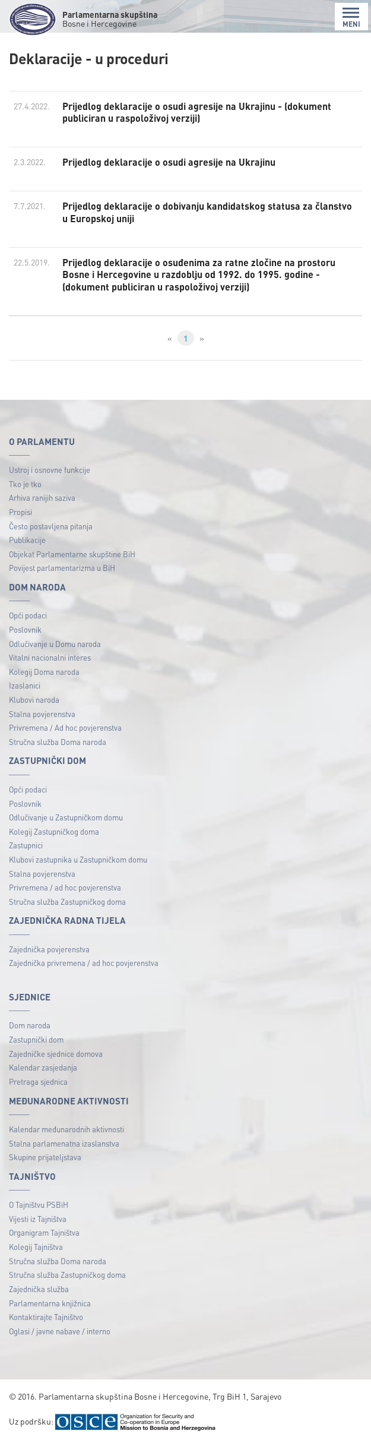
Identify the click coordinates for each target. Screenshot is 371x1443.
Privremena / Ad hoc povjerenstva (65, 727)
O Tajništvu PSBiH (38, 1204)
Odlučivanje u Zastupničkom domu (66, 817)
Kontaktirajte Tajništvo (46, 1317)
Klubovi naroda (34, 699)
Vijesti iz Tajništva (37, 1219)
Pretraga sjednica (38, 1081)
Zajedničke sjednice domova (56, 1054)
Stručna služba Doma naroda (57, 742)
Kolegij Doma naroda (44, 672)
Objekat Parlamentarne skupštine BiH (72, 554)
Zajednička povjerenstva (49, 949)
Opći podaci (28, 615)
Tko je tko (25, 484)
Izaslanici (24, 685)
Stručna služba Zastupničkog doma (67, 901)
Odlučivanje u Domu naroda (55, 644)
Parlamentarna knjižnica (50, 1303)
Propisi (20, 512)
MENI (351, 17)
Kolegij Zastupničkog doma (54, 831)
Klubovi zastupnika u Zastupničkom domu (78, 859)
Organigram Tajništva (44, 1232)
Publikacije (27, 540)
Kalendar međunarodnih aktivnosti (66, 1129)
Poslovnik (25, 629)
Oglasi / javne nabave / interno (59, 1331)
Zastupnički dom (36, 1039)
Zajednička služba (39, 1289)
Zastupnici (26, 845)
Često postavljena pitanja (51, 526)
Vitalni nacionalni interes (50, 657)
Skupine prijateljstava (45, 1157)
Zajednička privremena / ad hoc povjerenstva (83, 963)
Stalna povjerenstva (42, 714)
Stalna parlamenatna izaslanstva (64, 1143)
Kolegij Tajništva (36, 1247)
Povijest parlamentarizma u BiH (62, 568)
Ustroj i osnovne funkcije (49, 470)
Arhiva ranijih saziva (42, 497)
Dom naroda (29, 1025)
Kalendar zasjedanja (43, 1067)
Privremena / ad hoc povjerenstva (65, 887)
